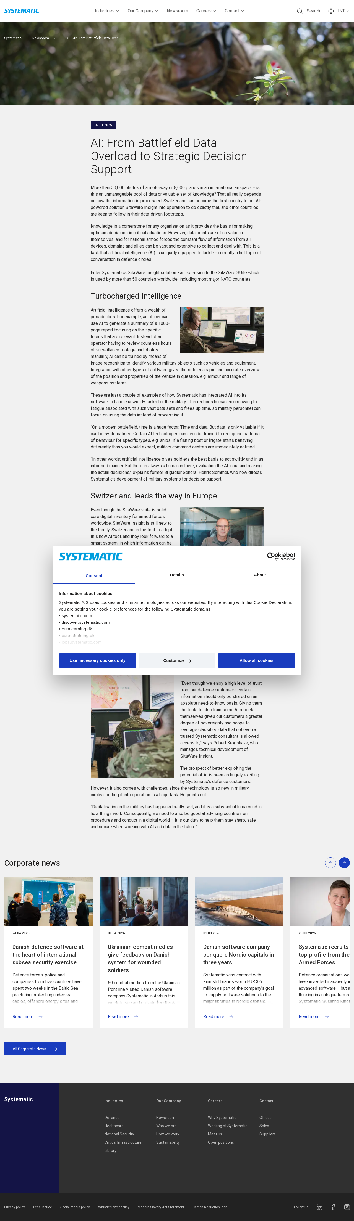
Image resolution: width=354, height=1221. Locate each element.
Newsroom (177, 11)
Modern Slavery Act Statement (161, 1207)
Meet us (215, 1134)
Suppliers (267, 1134)
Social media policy (75, 1207)
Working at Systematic (227, 1126)
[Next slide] (344, 862)
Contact (234, 11)
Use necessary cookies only (97, 660)
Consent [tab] (94, 575)
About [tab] (260, 574)
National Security (119, 1134)
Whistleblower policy (113, 1207)
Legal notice (42, 1207)
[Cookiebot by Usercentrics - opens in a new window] (271, 556)
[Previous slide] (330, 862)
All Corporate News (35, 1049)
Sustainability (168, 1142)
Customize (177, 660)
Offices (265, 1117)
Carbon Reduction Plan (209, 1207)
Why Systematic (222, 1117)
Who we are (166, 1126)
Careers (206, 11)
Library (110, 1150)
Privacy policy (14, 1207)
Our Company (143, 11)
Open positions (221, 1142)
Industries (107, 11)
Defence (112, 1117)
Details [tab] (177, 574)
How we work (167, 1134)
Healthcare (114, 1126)
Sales (264, 1126)
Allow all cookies (257, 660)
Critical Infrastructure (123, 1142)
